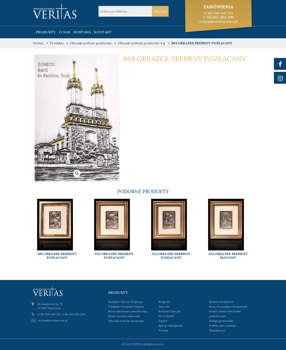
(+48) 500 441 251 (218, 13)
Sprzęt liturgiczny (170, 325)
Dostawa (82, 32)
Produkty (46, 32)
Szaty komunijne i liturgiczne (228, 306)
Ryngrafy (164, 302)
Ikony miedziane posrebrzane (128, 311)
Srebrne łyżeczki (169, 311)
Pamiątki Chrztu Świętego (125, 302)
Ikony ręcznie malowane (124, 316)
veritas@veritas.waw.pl (218, 21)
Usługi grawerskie (221, 321)
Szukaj (160, 11)
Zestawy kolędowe (221, 302)
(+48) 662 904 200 (218, 17)
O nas (64, 32)
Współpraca (217, 330)
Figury (162, 321)
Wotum (163, 330)
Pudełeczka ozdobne (222, 325)
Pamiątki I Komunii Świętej (126, 306)
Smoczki (164, 306)
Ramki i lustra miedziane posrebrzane (225, 314)
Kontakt (102, 32)
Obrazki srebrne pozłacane (126, 321)
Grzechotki (166, 316)
